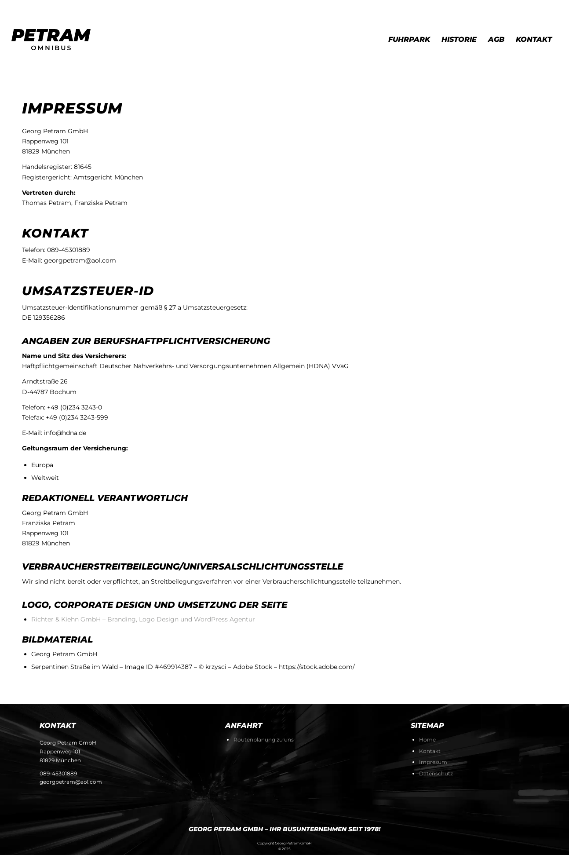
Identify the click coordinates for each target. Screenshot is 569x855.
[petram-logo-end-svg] (51, 39)
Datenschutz (436, 773)
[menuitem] (409, 39)
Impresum (433, 762)
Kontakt (430, 751)
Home (427, 739)
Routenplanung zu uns (263, 739)
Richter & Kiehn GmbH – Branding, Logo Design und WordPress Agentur (143, 619)
